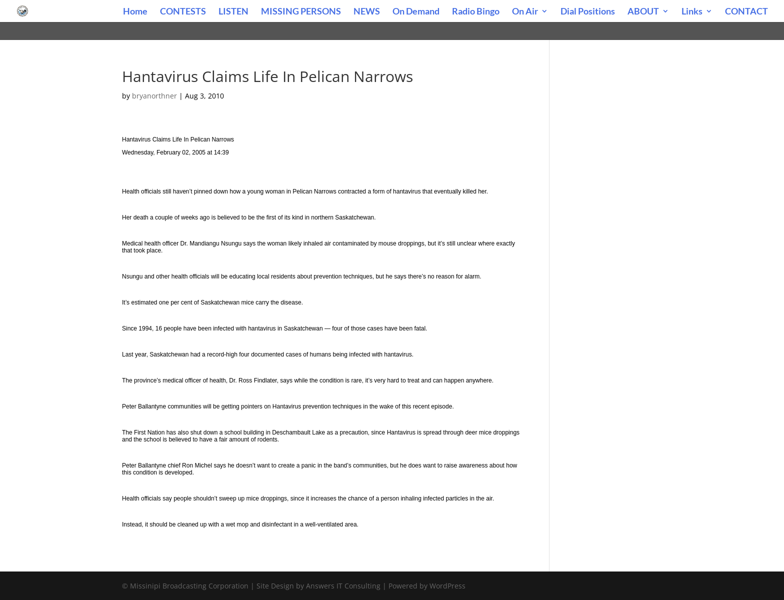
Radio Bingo (476, 12)
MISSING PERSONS (301, 12)
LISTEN (233, 12)
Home (135, 12)
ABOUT (643, 12)
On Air (525, 12)
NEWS (367, 12)
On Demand (416, 12)
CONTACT (746, 12)
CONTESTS (183, 12)
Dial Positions (587, 12)
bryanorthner (154, 95)
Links (692, 12)
